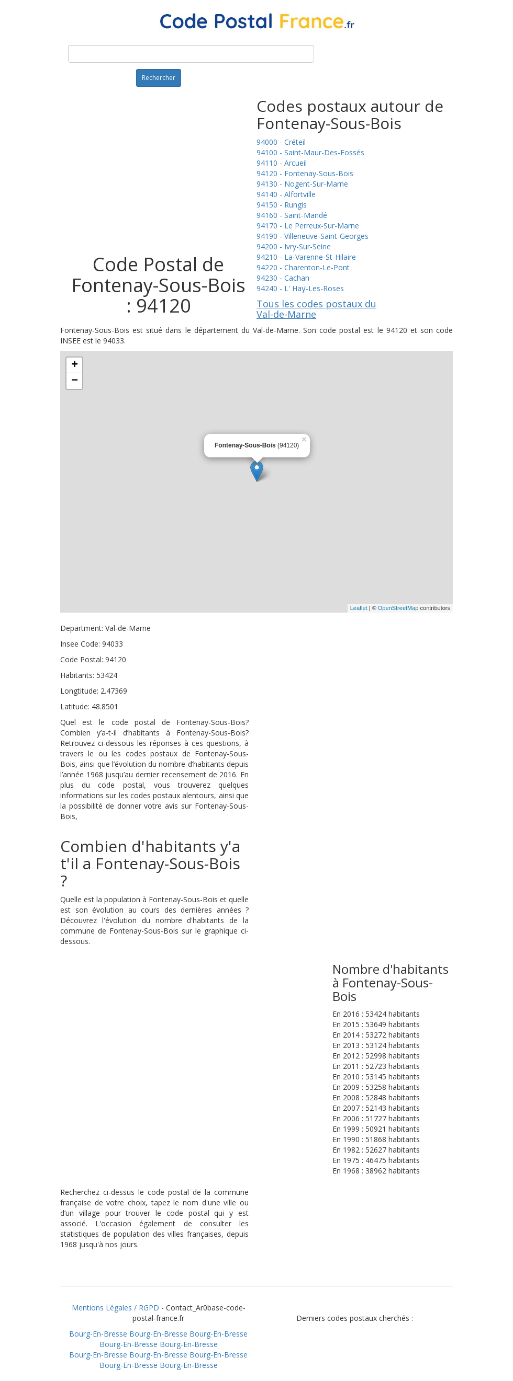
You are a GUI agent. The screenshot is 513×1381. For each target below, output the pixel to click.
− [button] (74, 381)
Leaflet (358, 608)
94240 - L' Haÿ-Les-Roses (300, 288)
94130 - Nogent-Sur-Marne (302, 184)
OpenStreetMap (398, 608)
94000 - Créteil (281, 142)
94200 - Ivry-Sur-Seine (293, 246)
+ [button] (74, 365)
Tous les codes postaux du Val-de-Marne (316, 308)
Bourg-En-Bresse (98, 1334)
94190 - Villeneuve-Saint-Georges (312, 236)
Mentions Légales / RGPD (115, 1308)
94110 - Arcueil (281, 163)
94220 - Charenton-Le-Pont (303, 267)
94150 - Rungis (281, 205)
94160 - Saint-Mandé (291, 215)
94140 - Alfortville (286, 194)
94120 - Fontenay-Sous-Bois (304, 173)
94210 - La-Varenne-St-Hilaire (306, 257)
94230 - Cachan (282, 278)
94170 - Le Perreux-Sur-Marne (307, 226)
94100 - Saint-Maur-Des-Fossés (310, 152)
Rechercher (158, 77)
